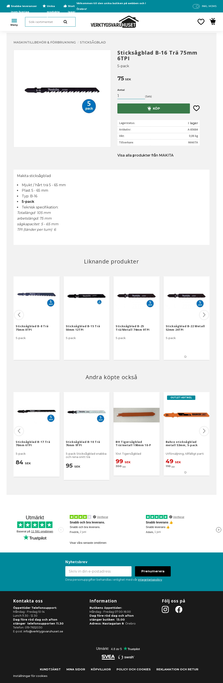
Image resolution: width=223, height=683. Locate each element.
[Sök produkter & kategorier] (50, 22)
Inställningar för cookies (30, 676)
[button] (201, 22)
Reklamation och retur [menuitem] (177, 669)
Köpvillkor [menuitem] (101, 669)
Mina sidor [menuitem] (75, 669)
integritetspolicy (150, 579)
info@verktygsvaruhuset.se (43, 631)
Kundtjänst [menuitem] (50, 669)
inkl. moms (209, 6)
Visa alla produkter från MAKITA (145, 155)
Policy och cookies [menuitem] (134, 669)
